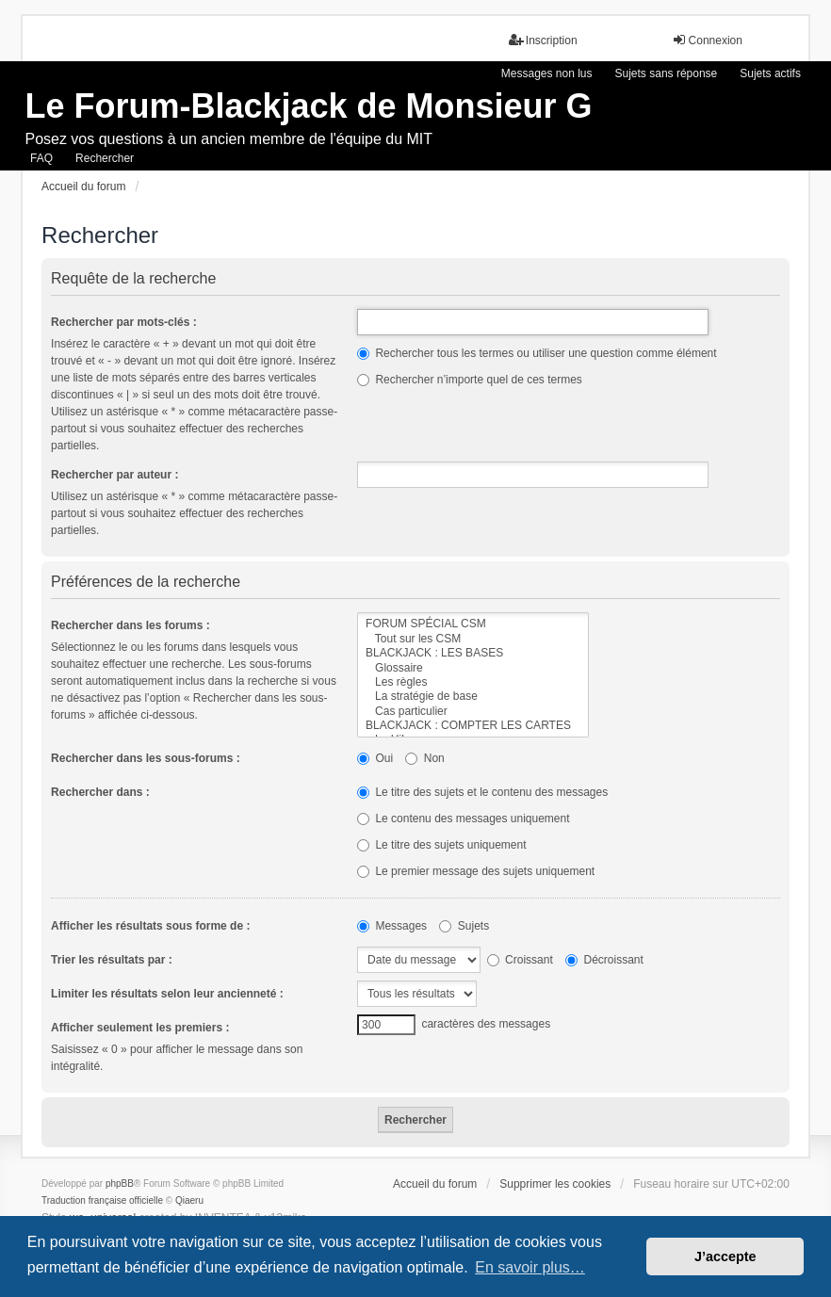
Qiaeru (189, 1200)
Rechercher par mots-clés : (124, 322)
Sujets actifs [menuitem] (770, 73)
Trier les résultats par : (111, 959)
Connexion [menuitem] (707, 40)
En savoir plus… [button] (530, 1267)
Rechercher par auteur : (114, 474)
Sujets (464, 925)
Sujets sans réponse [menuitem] (666, 73)
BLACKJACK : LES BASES (473, 653)
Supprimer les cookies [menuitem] (555, 1184)
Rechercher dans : (100, 792)
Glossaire (473, 668)
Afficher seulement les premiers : (140, 1027)
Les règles (473, 682)
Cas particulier (473, 712)
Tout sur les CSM (473, 639)
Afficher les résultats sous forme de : (150, 925)
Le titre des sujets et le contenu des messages (482, 792)
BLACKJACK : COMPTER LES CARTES (473, 726)
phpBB (120, 1183)
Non (424, 758)
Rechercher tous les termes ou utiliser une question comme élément (537, 353)
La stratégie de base (473, 696)
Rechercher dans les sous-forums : (145, 758)
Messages (392, 925)
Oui (375, 758)
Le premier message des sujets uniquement (476, 871)
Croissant (520, 959)
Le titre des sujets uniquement (441, 844)
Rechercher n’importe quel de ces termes (469, 379)
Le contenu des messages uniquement (463, 818)
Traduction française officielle (102, 1200)
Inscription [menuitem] (543, 40)
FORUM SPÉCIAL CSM (473, 624)
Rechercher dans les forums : (130, 625)
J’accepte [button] (725, 1256)
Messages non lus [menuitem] (547, 73)
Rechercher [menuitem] (104, 158)
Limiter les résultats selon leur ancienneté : (167, 993)
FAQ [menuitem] (41, 158)
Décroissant (604, 959)
